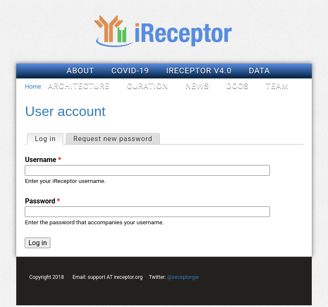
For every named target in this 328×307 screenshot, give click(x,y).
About (80, 70)
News (197, 85)
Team (277, 85)
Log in (48, 138)
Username (43, 160)
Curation (147, 85)
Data (259, 70)
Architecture (79, 85)
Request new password (112, 139)
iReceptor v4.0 (199, 70)
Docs (237, 85)
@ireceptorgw (183, 277)
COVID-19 (130, 70)
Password (42, 201)
